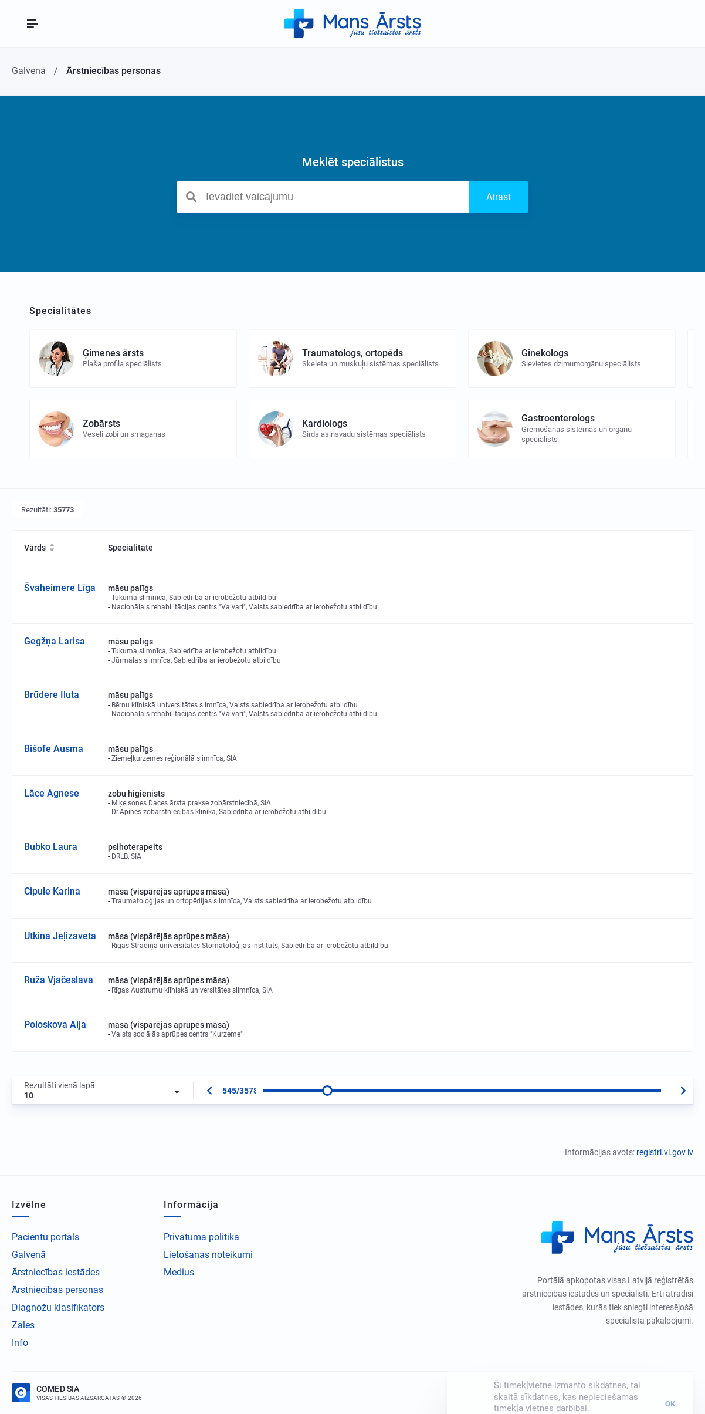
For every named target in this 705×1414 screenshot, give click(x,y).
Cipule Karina (52, 891)
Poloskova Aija (55, 1024)
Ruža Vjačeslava (58, 980)
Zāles (23, 1325)
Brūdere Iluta (51, 694)
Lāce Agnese (51, 793)
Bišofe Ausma (53, 748)
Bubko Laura (50, 846)
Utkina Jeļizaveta (60, 935)
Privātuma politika (201, 1237)
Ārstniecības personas (57, 1289)
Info (20, 1342)
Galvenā (29, 1254)
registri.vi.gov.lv (664, 1152)
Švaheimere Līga (60, 587)
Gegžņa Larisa (54, 641)
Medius (179, 1272)
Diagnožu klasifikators (58, 1307)
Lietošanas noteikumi (208, 1254)
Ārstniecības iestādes (56, 1272)
